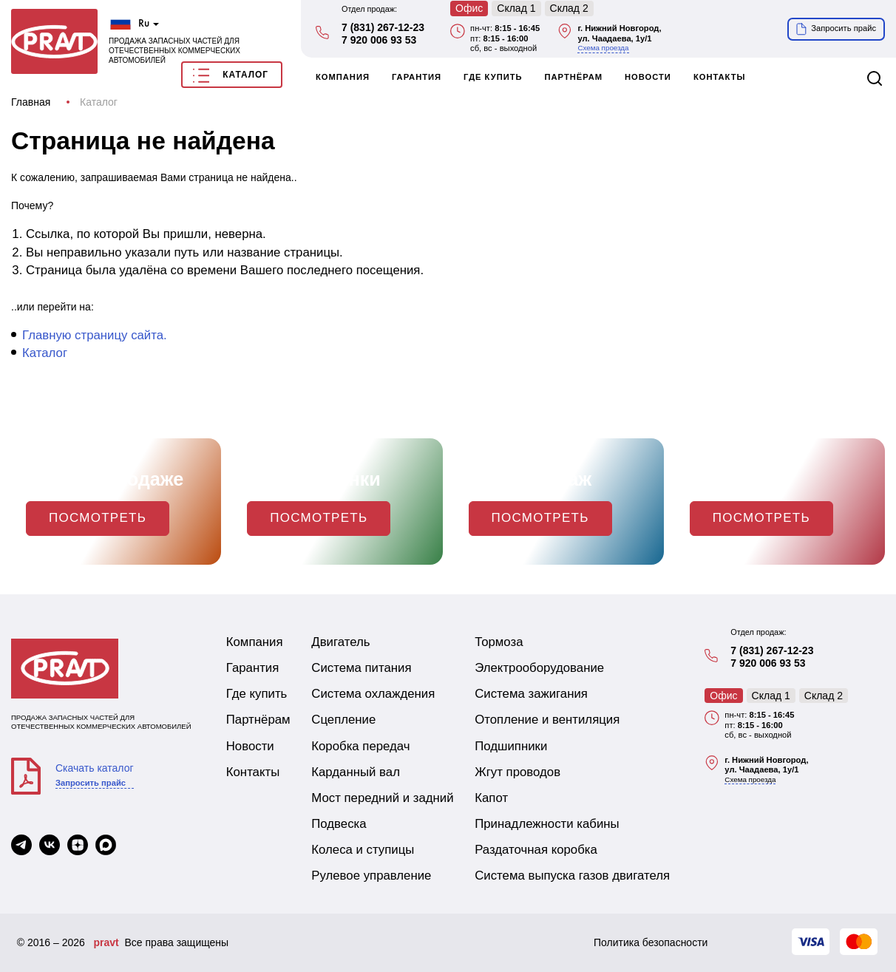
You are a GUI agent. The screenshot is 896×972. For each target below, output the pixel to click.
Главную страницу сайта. (94, 335)
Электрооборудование (539, 668)
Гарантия (416, 76)
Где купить (493, 76)
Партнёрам (574, 76)
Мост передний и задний (382, 798)
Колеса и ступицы (362, 850)
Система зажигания (531, 694)
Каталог (230, 75)
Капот (491, 798)
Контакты (719, 76)
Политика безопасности (650, 942)
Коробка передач (360, 746)
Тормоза (499, 642)
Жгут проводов (517, 772)
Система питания (361, 668)
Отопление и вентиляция (547, 720)
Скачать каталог (94, 768)
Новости (648, 76)
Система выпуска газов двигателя (572, 876)
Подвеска (338, 824)
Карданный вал (355, 772)
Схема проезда (602, 48)
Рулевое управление (371, 876)
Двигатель (340, 642)
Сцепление (343, 720)
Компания (343, 76)
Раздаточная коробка (536, 850)
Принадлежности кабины (547, 824)
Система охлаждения (373, 694)
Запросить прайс (90, 782)
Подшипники (511, 746)
